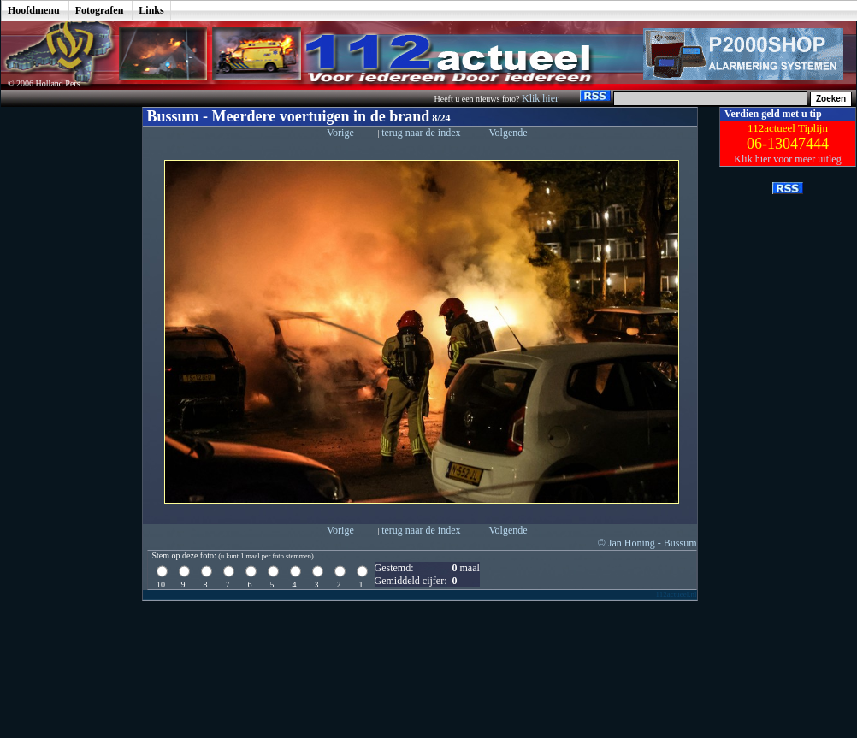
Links (151, 10)
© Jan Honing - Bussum (647, 543)
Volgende (507, 133)
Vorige (340, 133)
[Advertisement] (59, 363)
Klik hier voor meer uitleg (787, 159)
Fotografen (99, 10)
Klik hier (541, 98)
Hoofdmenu (34, 10)
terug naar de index (422, 133)
